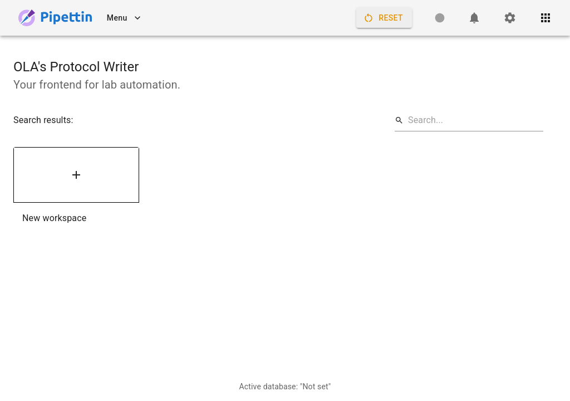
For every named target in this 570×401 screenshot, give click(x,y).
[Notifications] (474, 18)
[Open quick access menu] (545, 18)
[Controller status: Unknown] (440, 18)
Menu (123, 18)
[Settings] (510, 18)
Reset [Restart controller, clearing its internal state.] (384, 18)
